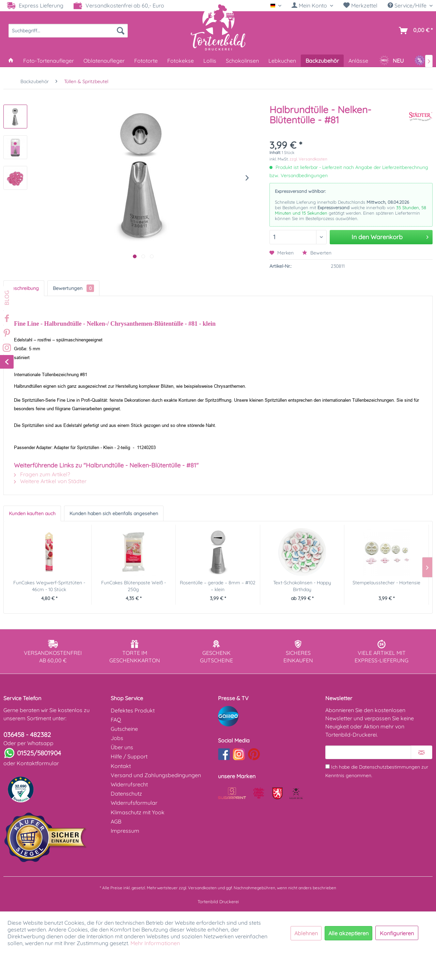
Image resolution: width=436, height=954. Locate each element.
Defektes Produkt (133, 710)
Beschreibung (24, 288)
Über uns (122, 747)
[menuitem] (312, 5)
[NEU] (391, 61)
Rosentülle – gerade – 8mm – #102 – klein (217, 586)
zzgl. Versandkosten (308, 158)
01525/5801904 (39, 753)
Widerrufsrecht (129, 784)
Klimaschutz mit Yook (138, 812)
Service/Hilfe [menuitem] (408, 5)
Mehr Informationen (155, 943)
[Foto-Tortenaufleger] (48, 61)
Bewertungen (73, 288)
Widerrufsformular (134, 802)
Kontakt (121, 766)
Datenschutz (126, 793)
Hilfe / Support (129, 756)
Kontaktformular (38, 763)
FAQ (116, 719)
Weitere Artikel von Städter (50, 481)
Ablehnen (306, 933)
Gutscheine (124, 728)
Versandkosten (202, 887)
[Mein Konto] (312, 5)
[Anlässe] (358, 61)
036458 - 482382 (27, 734)
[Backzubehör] (322, 61)
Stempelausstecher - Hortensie (386, 583)
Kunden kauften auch (32, 513)
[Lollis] (210, 61)
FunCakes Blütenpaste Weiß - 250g (133, 586)
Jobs (117, 738)
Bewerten (316, 253)
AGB (116, 821)
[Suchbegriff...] (68, 30)
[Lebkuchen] (282, 61)
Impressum (125, 830)
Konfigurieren (397, 933)
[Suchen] (120, 30)
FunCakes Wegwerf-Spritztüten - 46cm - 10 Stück (49, 586)
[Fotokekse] (180, 61)
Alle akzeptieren (348, 933)
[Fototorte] (145, 61)
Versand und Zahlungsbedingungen (156, 775)
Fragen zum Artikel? (42, 474)
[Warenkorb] (414, 30)
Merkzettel (360, 5)
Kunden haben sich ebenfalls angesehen (113, 513)
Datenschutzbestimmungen (389, 767)
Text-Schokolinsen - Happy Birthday (302, 586)
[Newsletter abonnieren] (421, 752)
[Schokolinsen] (242, 61)
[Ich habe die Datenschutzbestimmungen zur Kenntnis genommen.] (327, 766)
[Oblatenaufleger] (104, 61)
